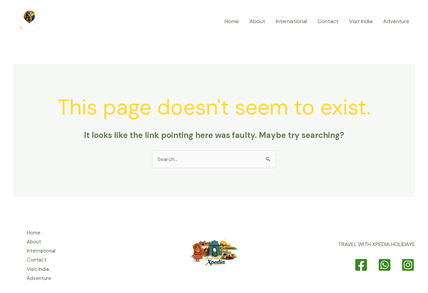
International (291, 21)
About (257, 21)
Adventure (396, 21)
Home (232, 21)
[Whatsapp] (384, 265)
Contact (328, 21)
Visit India (360, 21)
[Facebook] (361, 265)
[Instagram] (408, 265)
